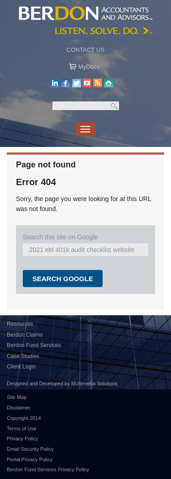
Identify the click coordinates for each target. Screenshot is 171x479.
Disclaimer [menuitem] (18, 407)
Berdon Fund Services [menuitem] (34, 345)
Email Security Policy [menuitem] (30, 449)
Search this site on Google (60, 237)
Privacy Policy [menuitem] (22, 438)
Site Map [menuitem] (16, 397)
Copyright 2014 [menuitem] (24, 418)
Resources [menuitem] (20, 324)
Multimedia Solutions (94, 383)
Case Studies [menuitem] (23, 356)
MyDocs (89, 66)
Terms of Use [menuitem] (21, 428)
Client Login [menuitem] (21, 366)
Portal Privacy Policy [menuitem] (29, 459)
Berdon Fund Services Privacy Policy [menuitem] (48, 469)
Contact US (85, 49)
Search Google (62, 278)
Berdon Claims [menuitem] (25, 335)
